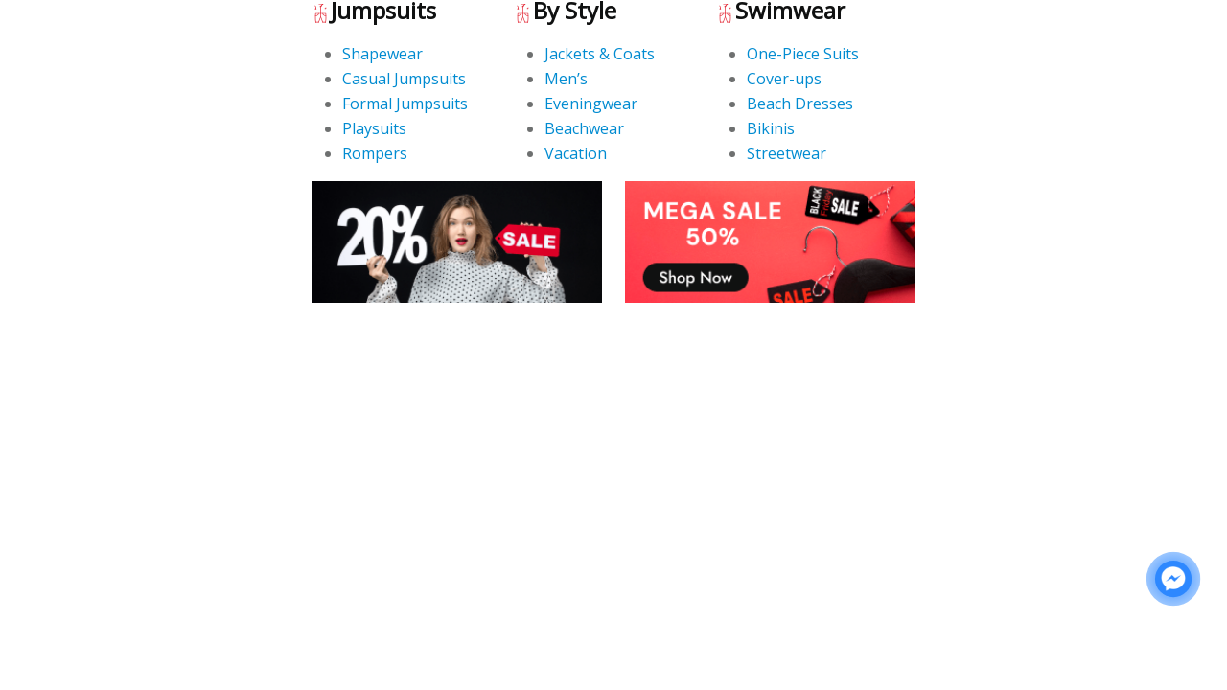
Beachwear (584, 128)
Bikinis (771, 128)
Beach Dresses (800, 103)
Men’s (566, 78)
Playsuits (374, 128)
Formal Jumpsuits (405, 103)
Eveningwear (590, 103)
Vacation (575, 153)
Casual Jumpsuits (404, 78)
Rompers (374, 153)
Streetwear (786, 153)
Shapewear (382, 53)
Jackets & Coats (599, 53)
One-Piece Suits (803, 53)
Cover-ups (784, 78)
